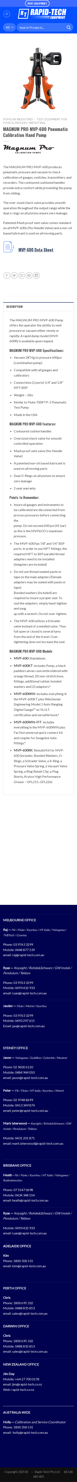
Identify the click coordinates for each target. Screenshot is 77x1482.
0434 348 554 (25, 1195)
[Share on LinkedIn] (36, 275)
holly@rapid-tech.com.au (30, 1432)
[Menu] (6, 14)
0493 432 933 (25, 988)
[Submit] (68, 27)
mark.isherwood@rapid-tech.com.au (37, 1143)
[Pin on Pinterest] (29, 275)
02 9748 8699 (23, 1100)
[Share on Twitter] (14, 275)
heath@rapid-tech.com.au (30, 1200)
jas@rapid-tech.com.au (28, 1026)
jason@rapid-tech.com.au (30, 1078)
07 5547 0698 (23, 1190)
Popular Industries (18, 119)
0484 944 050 (25, 1072)
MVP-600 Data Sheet (35, 250)
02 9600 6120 (23, 1067)
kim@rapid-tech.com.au (29, 1266)
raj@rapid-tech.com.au (28, 955)
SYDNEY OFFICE (15, 1048)
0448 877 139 (25, 950)
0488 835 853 (25, 1308)
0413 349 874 (25, 1105)
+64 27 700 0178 (27, 1379)
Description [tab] (14, 307)
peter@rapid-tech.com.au (30, 1110)
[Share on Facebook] (6, 275)
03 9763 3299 (23, 944)
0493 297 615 (25, 1020)
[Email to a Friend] (21, 275)
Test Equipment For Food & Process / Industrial (35, 121)
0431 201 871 (25, 1138)
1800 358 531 (23, 1261)
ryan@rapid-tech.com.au (29, 993)
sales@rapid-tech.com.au (29, 1313)
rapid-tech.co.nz (22, 1389)
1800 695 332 (23, 1303)
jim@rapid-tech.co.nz (27, 1384)
